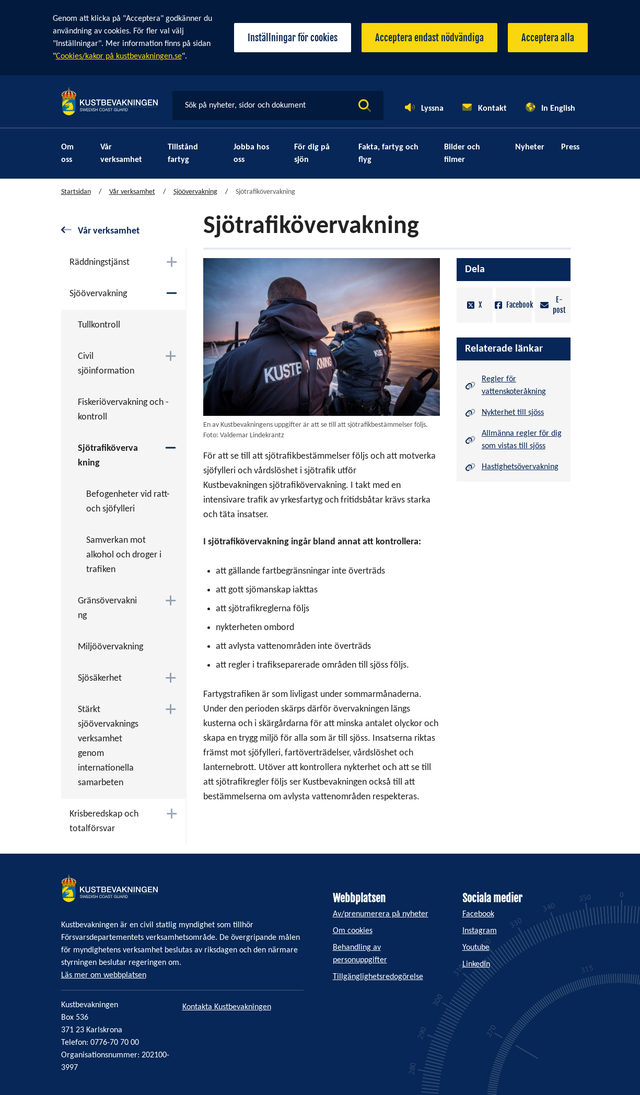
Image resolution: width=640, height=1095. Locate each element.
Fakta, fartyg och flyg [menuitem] (388, 153)
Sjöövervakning (195, 192)
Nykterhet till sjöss (513, 413)
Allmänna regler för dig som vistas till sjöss (522, 439)
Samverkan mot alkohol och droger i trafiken (123, 555)
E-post (553, 304)
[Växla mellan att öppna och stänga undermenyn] (171, 261)
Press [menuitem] (570, 147)
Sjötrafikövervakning (108, 456)
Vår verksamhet (132, 192)
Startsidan (76, 192)
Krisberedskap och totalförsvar (103, 821)
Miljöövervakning (110, 647)
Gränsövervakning (107, 608)
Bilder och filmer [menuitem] (462, 153)
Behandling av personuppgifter (360, 953)
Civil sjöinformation (106, 364)
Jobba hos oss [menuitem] (251, 153)
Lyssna (432, 108)
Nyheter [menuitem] (529, 147)
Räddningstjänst (99, 262)
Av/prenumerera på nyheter (380, 914)
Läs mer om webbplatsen (103, 975)
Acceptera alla (547, 37)
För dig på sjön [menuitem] (312, 153)
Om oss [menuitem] (67, 153)
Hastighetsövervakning (520, 467)
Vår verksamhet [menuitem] (121, 153)
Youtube (476, 947)
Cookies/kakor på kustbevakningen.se (119, 56)
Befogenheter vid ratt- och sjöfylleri (128, 502)
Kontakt (492, 108)
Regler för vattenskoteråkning (514, 385)
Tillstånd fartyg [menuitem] (183, 153)
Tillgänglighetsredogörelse (378, 977)
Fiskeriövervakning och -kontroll (123, 410)
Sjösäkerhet (100, 678)
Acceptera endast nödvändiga (429, 37)
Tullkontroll (99, 325)
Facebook (514, 305)
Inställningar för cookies (293, 37)
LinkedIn (476, 964)
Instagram (479, 931)
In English (558, 108)
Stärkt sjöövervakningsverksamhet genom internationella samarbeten (108, 746)
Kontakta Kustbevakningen (226, 1007)
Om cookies (353, 931)
